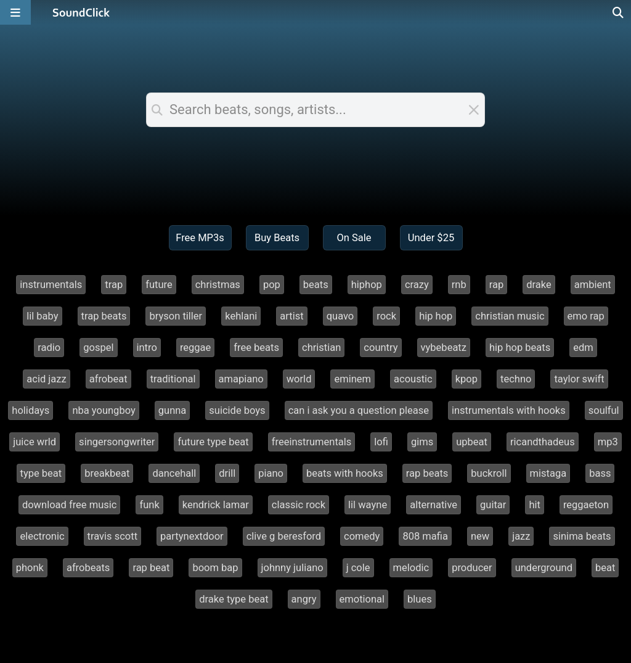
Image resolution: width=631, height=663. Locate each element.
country (380, 347)
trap (114, 284)
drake (539, 284)
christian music (509, 316)
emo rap (586, 316)
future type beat (212, 442)
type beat (41, 473)
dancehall (174, 473)
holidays (30, 410)
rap (496, 284)
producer (472, 568)
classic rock (298, 505)
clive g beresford (283, 536)
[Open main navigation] (15, 12)
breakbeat (106, 473)
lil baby (42, 316)
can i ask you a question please (358, 410)
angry (304, 599)
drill (227, 473)
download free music (69, 505)
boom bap (215, 568)
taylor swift (579, 379)
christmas (217, 284)
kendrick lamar (215, 505)
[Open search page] (618, 12)
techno (515, 379)
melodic (411, 568)
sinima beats (582, 536)
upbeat (471, 442)
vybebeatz (443, 347)
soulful (603, 410)
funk (149, 505)
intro (147, 347)
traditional (173, 379)
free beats (256, 347)
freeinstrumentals (312, 442)
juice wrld (34, 442)
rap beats (427, 473)
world (299, 379)
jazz (521, 536)
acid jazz (46, 379)
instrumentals (51, 284)
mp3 (608, 442)
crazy (417, 284)
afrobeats (88, 568)
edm (583, 347)
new (480, 536)
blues (419, 599)
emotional (362, 599)
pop (271, 284)
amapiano (241, 379)
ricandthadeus (542, 442)
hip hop (435, 316)
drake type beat (233, 599)
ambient (592, 284)
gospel (98, 347)
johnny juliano (292, 568)
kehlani (241, 316)
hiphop (366, 284)
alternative (433, 505)
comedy (362, 536)
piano (270, 473)
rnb (459, 284)
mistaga (548, 473)
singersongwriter (117, 442)
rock (386, 316)
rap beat (150, 568)
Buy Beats (276, 238)
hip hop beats (519, 347)
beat (605, 568)
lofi (381, 442)
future (159, 284)
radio (49, 347)
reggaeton (586, 505)
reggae (195, 347)
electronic (42, 536)
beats (315, 284)
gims (422, 442)
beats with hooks (344, 473)
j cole (358, 568)
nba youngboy (103, 410)
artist (291, 316)
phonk (30, 568)
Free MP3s (200, 238)
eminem (352, 379)
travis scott (113, 536)
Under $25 (431, 238)
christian (321, 347)
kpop (466, 379)
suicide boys (237, 410)
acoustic (413, 379)
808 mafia (424, 536)
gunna (172, 410)
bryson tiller (175, 316)
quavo (340, 316)
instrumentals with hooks (509, 410)
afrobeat (108, 379)
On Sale (353, 238)
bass (600, 473)
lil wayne (367, 505)
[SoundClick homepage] (81, 12)
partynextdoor (192, 536)
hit (534, 505)
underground (543, 568)
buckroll (489, 473)
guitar (493, 505)
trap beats (104, 316)
